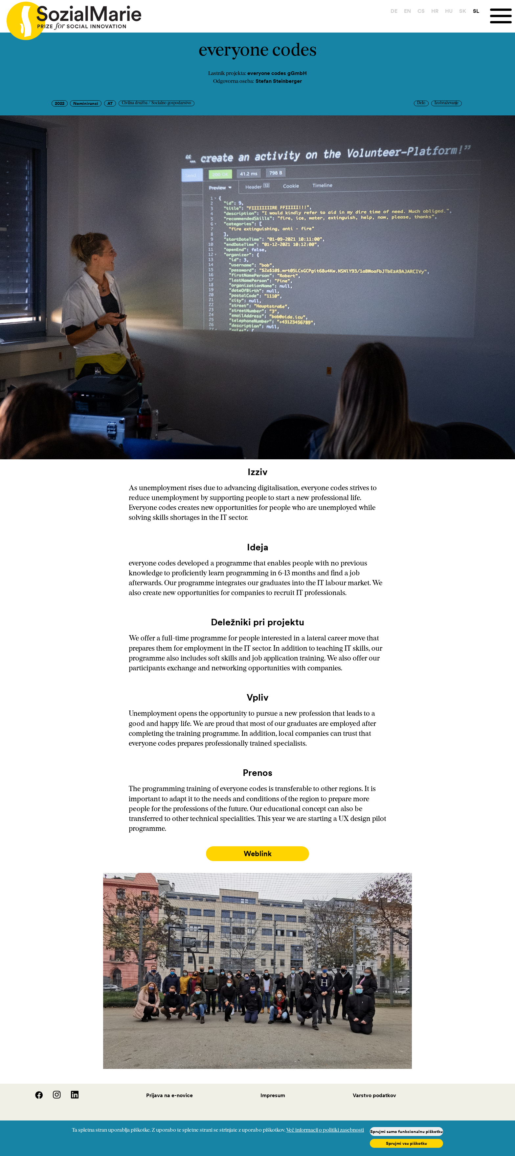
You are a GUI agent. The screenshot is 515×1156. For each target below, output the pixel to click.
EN (407, 11)
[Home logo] (70, 18)
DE (394, 11)
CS (421, 11)
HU (449, 11)
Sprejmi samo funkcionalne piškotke (406, 1131)
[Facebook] (35, 1097)
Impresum (272, 1095)
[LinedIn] (70, 1097)
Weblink (258, 853)
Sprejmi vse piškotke (406, 1143)
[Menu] (502, 16)
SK (462, 11)
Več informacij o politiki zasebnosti (325, 1130)
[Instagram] (53, 1097)
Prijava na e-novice (169, 1095)
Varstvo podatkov (374, 1095)
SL (476, 11)
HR (434, 11)
